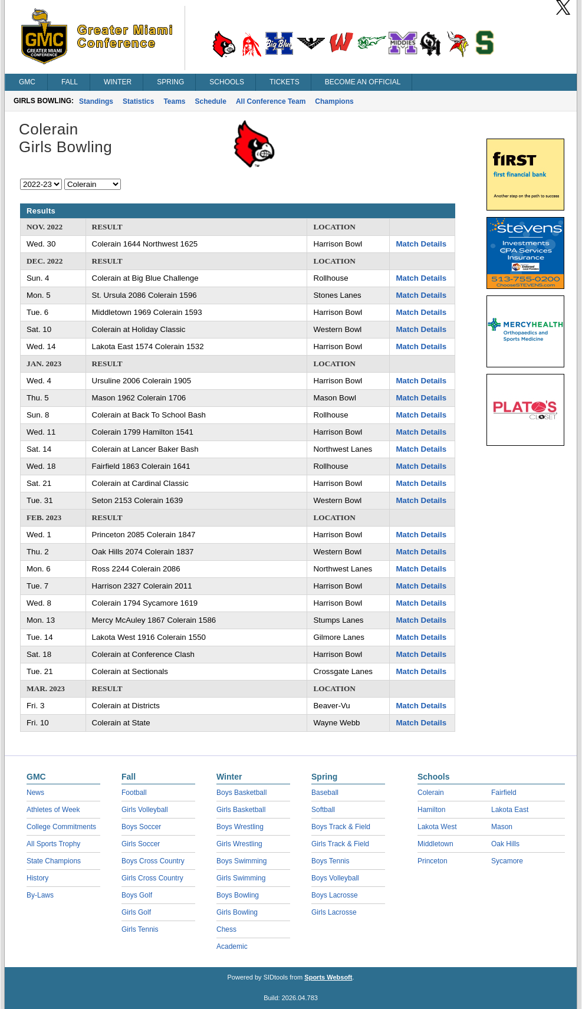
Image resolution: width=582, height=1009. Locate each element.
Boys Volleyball (335, 878)
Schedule (210, 101)
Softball (323, 810)
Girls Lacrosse (334, 912)
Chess (226, 929)
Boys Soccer (141, 827)
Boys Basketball (241, 792)
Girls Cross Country (152, 878)
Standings (96, 101)
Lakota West (436, 827)
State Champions (54, 861)
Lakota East (509, 810)
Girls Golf (136, 912)
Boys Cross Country (153, 861)
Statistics (138, 101)
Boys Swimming (241, 861)
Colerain (430, 792)
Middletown (435, 844)
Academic (232, 946)
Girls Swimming (240, 878)
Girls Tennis (139, 929)
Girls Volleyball (144, 810)
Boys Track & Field (340, 827)
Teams (174, 101)
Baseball (324, 792)
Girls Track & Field (340, 844)
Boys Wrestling (240, 827)
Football (134, 792)
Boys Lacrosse (334, 895)
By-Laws (40, 895)
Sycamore (507, 861)
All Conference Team (270, 101)
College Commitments (61, 827)
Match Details (421, 243)
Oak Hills (505, 844)
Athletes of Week (53, 810)
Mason (501, 827)
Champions (334, 101)
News (35, 792)
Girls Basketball (240, 810)
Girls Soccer (140, 844)
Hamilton (431, 810)
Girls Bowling (237, 912)
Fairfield (504, 792)
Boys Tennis (330, 861)
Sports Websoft (328, 977)
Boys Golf (136, 895)
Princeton (432, 861)
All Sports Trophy (53, 844)
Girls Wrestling (239, 844)
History (37, 878)
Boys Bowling (237, 895)
